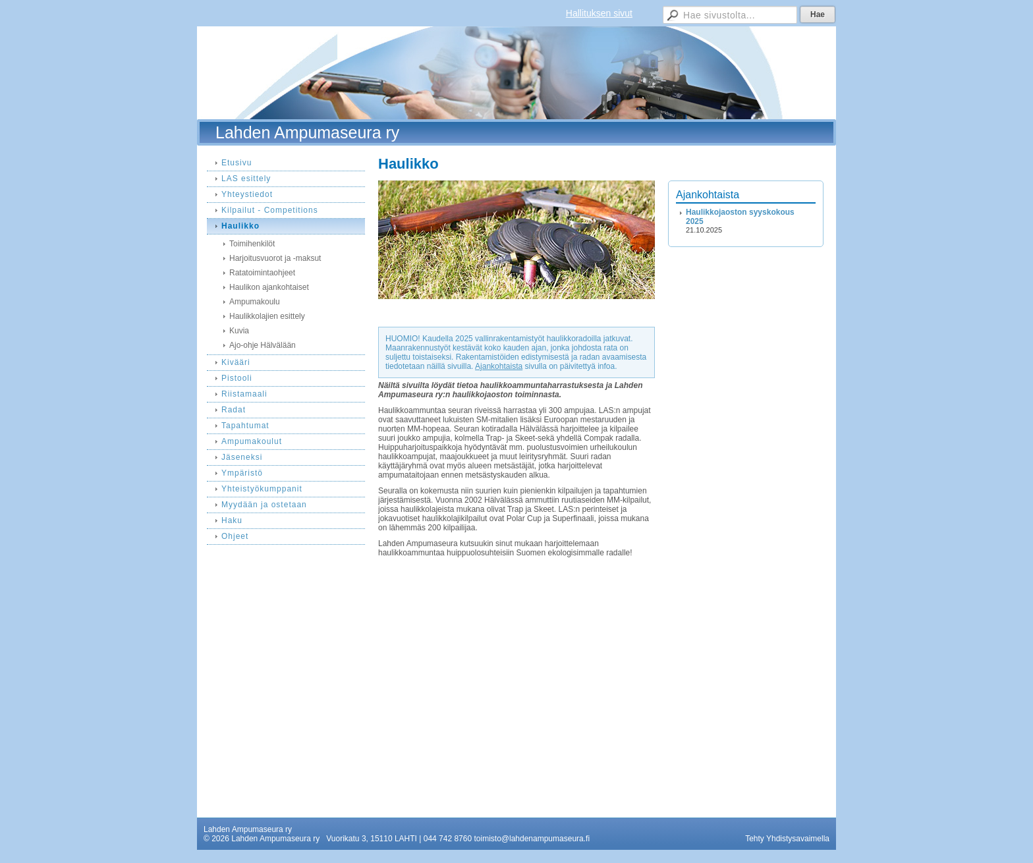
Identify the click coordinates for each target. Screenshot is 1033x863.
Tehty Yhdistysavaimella (787, 838)
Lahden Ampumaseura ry (307, 132)
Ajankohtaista (498, 366)
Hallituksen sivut (599, 13)
